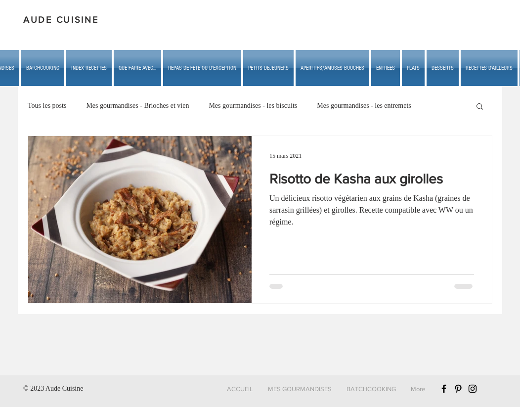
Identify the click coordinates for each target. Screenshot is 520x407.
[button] (137, 68)
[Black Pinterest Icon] (458, 388)
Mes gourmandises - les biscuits (253, 105)
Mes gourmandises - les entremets (364, 105)
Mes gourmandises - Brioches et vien (137, 105)
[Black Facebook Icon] (443, 388)
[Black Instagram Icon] (472, 388)
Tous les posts (47, 105)
